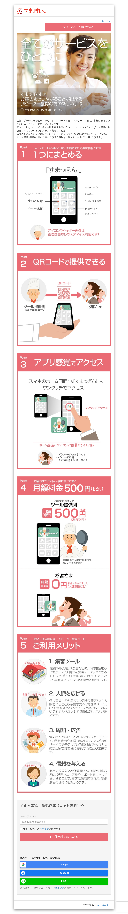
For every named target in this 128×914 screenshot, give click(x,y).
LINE (64, 881)
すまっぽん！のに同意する (40, 829)
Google (64, 864)
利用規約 (44, 829)
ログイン (106, 20)
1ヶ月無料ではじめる (64, 836)
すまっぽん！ (102, 904)
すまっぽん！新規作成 (78, 27)
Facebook (63, 873)
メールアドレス (28, 816)
